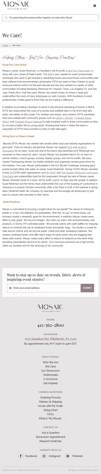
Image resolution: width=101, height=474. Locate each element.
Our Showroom (50, 370)
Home (5, 45)
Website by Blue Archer (29, 470)
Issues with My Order (50, 405)
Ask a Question (50, 432)
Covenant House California (28, 121)
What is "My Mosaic (50, 418)
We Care (50, 366)
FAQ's (50, 414)
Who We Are (50, 362)
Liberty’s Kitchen (64, 118)
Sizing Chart (50, 410)
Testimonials (50, 374)
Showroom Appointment (50, 436)
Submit (87, 288)
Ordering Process (50, 397)
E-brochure (50, 379)
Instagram (51, 456)
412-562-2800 (50, 325)
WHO (53, 172)
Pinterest (74, 456)
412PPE (56, 180)
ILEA (69, 147)
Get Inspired (50, 383)
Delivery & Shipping (50, 401)
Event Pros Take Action (77, 70)
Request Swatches (51, 441)
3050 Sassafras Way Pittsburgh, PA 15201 (50, 339)
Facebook (27, 456)
